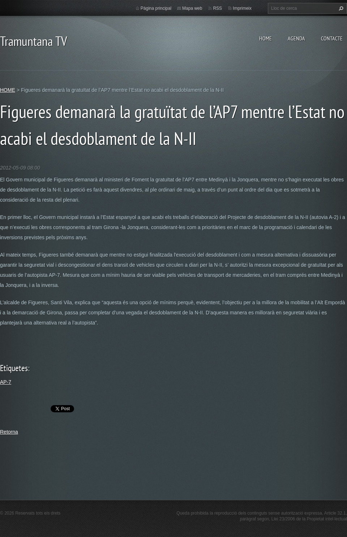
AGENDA (296, 38)
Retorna (9, 432)
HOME (265, 38)
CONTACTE (332, 38)
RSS (217, 8)
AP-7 (5, 382)
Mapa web (192, 8)
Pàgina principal (156, 8)
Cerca (340, 8)
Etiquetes (14, 368)
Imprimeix (242, 8)
